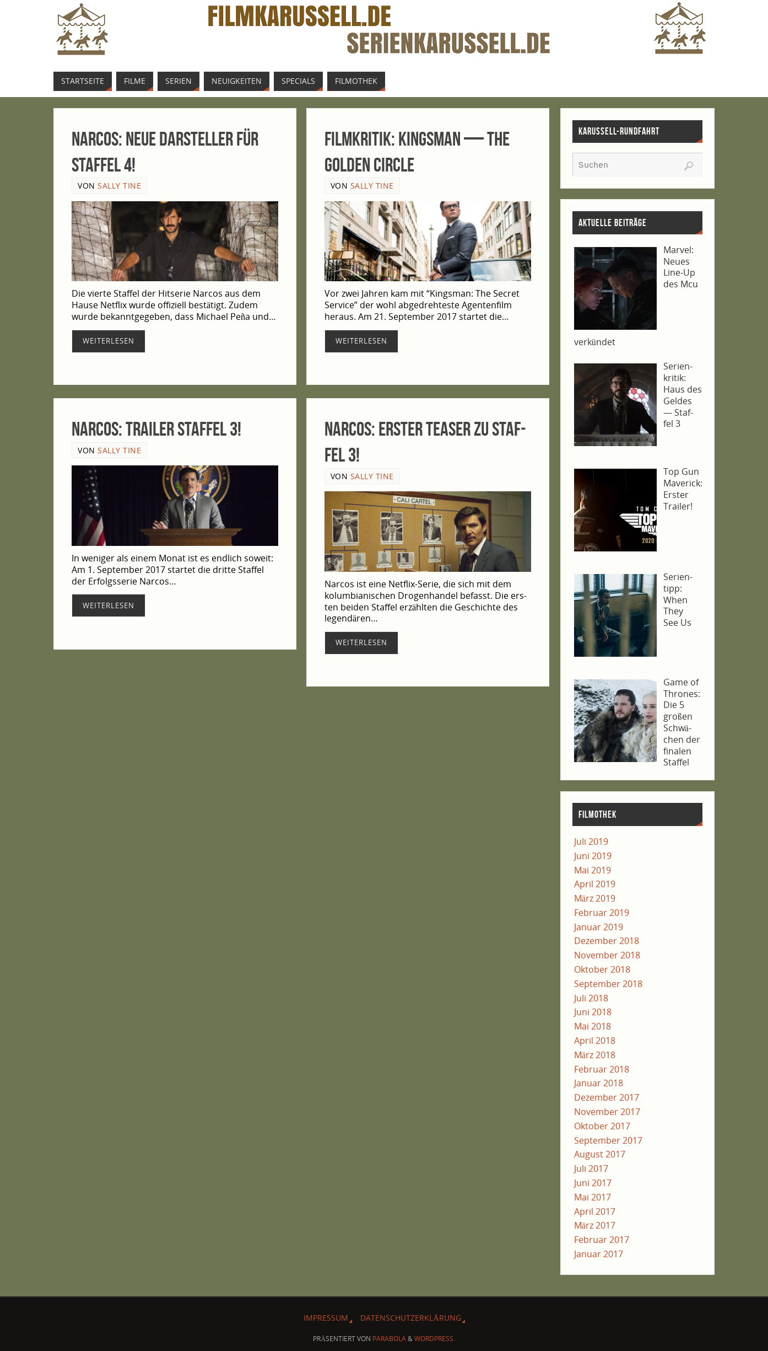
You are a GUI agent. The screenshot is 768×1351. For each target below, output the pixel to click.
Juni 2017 (593, 1183)
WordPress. (434, 1338)
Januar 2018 (598, 1083)
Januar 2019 (598, 927)
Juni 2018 (593, 1012)
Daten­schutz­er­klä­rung (410, 1317)
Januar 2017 (598, 1254)
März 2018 (594, 1055)
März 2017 (594, 1225)
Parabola (389, 1338)
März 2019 (594, 898)
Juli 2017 (591, 1168)
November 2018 (607, 955)
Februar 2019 (601, 913)
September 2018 (608, 984)
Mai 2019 (592, 870)
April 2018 (594, 1040)
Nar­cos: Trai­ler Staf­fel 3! (156, 428)
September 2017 (608, 1140)
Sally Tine (119, 185)
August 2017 (599, 1154)
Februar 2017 (601, 1240)
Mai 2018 (592, 1026)
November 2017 (607, 1112)
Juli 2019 (591, 841)
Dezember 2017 (606, 1097)
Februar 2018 (601, 1069)
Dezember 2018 (606, 941)
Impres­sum (326, 1317)
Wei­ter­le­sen (108, 341)
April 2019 (594, 884)
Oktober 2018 (602, 969)
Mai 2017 (592, 1197)
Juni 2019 (593, 856)
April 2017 (594, 1211)
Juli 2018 (591, 998)
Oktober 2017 (602, 1126)
